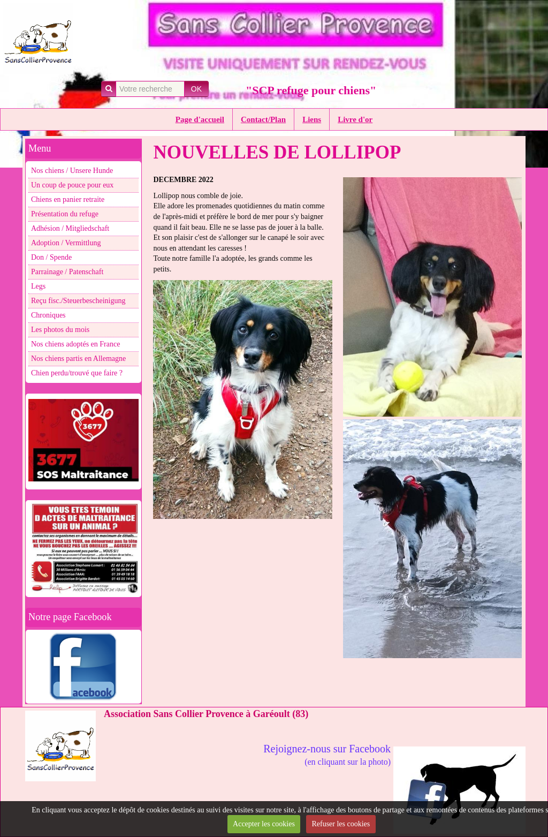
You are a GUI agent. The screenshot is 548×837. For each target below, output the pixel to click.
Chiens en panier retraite (67, 199)
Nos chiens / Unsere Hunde (72, 171)
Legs (38, 286)
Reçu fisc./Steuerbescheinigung (78, 301)
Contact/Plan (263, 119)
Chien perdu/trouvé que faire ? (77, 373)
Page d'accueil (200, 119)
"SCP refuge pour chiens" (311, 90)
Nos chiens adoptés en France (75, 344)
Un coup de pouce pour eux (72, 185)
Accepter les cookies (264, 824)
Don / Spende (51, 257)
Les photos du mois (60, 330)
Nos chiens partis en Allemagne (78, 359)
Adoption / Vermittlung (66, 243)
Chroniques (48, 315)
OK (196, 89)
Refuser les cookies (340, 824)
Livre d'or (355, 119)
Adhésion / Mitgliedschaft (70, 228)
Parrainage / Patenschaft (67, 272)
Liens (311, 119)
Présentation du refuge (64, 214)
